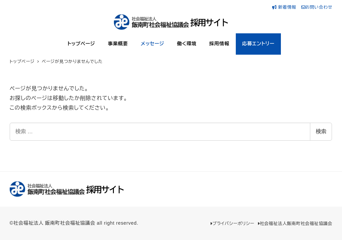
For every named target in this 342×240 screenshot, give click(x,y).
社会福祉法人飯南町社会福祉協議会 (295, 223)
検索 (321, 131)
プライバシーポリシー (232, 223)
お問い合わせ (317, 7)
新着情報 (285, 7)
